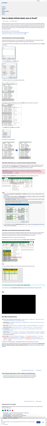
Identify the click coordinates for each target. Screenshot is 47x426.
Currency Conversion (19, 327)
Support (34, 3)
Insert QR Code (29, 326)
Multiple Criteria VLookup (12, 314)
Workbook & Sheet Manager (30, 320)
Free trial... (17, 161)
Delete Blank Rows (26, 311)
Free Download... (39, 359)
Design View (16, 320)
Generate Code (31, 308)
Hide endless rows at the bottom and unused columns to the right (13, 22)
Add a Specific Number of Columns (15, 317)
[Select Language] (41, 1)
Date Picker (8, 322)
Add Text (15, 325)
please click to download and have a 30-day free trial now (31, 276)
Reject (43, 422)
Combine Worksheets (14, 322)
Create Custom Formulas (39, 308)
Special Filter (42, 322)
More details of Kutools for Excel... (28, 359)
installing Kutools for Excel (8, 226)
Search (39, 3)
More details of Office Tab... (29, 390)
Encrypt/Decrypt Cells (22, 322)
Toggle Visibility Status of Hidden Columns (35, 317)
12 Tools (11, 325)
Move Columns (24, 317)
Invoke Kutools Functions (20, 309)
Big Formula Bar (22, 320)
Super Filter (37, 322)
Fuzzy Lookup (41, 314)
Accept (38, 422)
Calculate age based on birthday (12, 326)
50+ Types (29, 325)
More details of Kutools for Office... (28, 408)
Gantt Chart (34, 325)
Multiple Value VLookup (22, 314)
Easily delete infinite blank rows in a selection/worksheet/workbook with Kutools (15, 21)
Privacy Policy (26, 415)
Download (17, 3)
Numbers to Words (13, 327)
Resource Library (39, 320)
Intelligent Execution (24, 308)
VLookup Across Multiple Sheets (32, 314)
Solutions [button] (12, 3)
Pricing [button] (22, 3)
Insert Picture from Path (36, 326)
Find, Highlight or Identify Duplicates (15, 311)
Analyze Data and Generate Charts (9, 309)
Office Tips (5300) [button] (28, 3)
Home (5, 415)
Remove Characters (20, 325)
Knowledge (11, 415)
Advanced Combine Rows (37, 327)
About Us (33, 415)
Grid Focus (11, 320)
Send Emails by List (31, 322)
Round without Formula (10, 312)
